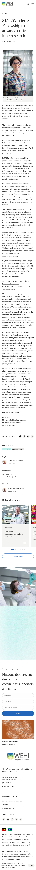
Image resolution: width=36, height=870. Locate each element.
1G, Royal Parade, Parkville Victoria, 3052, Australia (9, 778)
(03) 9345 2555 (6, 783)
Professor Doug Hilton (10, 284)
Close (31, 865)
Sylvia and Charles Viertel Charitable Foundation (17, 150)
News (4, 13)
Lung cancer (6, 449)
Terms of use (11, 867)
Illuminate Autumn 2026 (10, 741)
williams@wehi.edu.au (12, 423)
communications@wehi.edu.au (11, 477)
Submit (18, 713)
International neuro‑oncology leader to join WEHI (13, 534)
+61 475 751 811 (7, 474)
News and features (17, 449)
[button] (32, 4)
